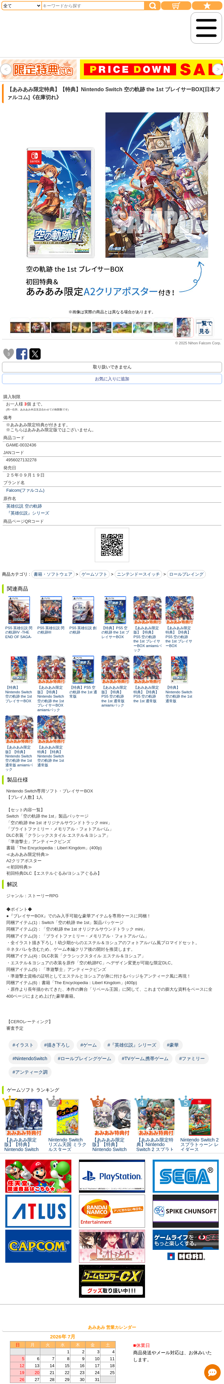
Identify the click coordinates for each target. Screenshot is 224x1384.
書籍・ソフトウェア (53, 574)
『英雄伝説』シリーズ (27, 513)
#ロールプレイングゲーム (84, 1058)
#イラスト (23, 1045)
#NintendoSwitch (30, 1058)
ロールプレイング (186, 574)
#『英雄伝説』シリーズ (131, 1045)
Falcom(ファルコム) (25, 490)
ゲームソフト (94, 574)
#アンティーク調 (30, 1072)
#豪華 (173, 1045)
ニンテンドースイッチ (138, 574)
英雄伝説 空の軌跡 (24, 506)
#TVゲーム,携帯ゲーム (145, 1058)
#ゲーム (89, 1045)
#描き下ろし (57, 1045)
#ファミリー (192, 1058)
